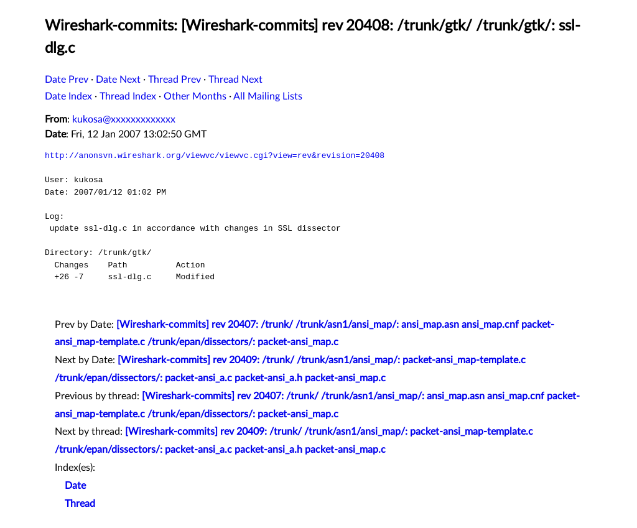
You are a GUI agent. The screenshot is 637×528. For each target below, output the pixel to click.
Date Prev (66, 80)
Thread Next (235, 80)
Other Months (195, 96)
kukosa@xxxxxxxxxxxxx (123, 119)
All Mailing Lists (267, 96)
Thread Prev (174, 80)
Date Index (68, 96)
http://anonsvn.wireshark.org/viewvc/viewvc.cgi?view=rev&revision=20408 (214, 155)
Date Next (118, 80)
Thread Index (128, 96)
